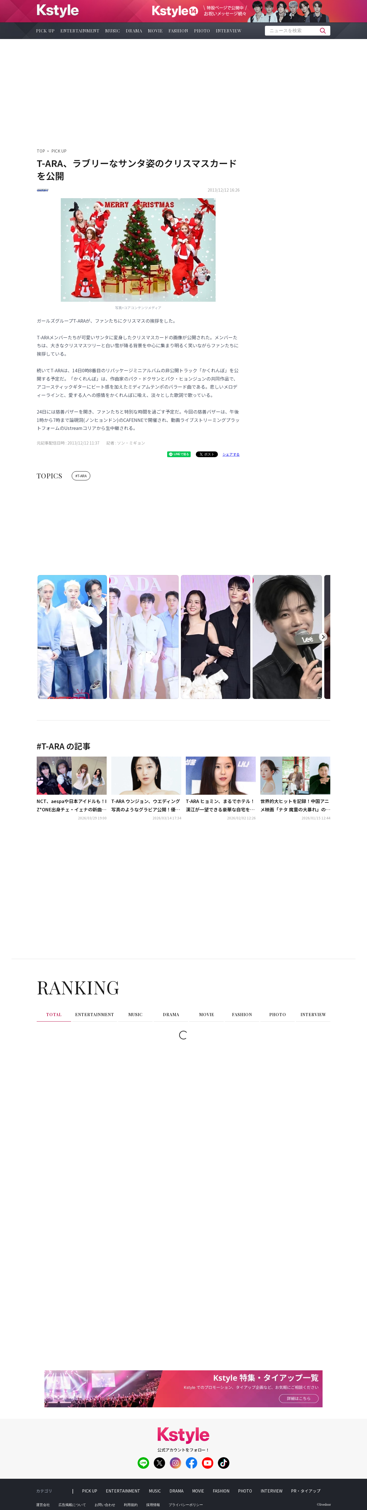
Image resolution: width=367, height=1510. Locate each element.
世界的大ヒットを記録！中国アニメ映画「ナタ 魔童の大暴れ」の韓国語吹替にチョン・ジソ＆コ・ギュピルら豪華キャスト (295, 806)
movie (155, 31)
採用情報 (153, 1505)
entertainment (79, 31)
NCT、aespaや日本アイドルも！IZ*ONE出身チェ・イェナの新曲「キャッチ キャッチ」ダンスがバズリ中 (72, 806)
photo (202, 31)
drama (134, 31)
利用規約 (131, 1505)
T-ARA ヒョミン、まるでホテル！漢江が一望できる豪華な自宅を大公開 (220, 806)
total (54, 1014)
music (112, 31)
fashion (178, 31)
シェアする (231, 454)
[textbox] (297, 31)
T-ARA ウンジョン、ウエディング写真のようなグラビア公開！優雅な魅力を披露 (145, 806)
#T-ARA (81, 475)
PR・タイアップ (306, 1491)
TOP (41, 151)
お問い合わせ (105, 1505)
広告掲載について (72, 1505)
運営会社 (43, 1505)
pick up (45, 31)
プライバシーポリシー (186, 1505)
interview (229, 31)
